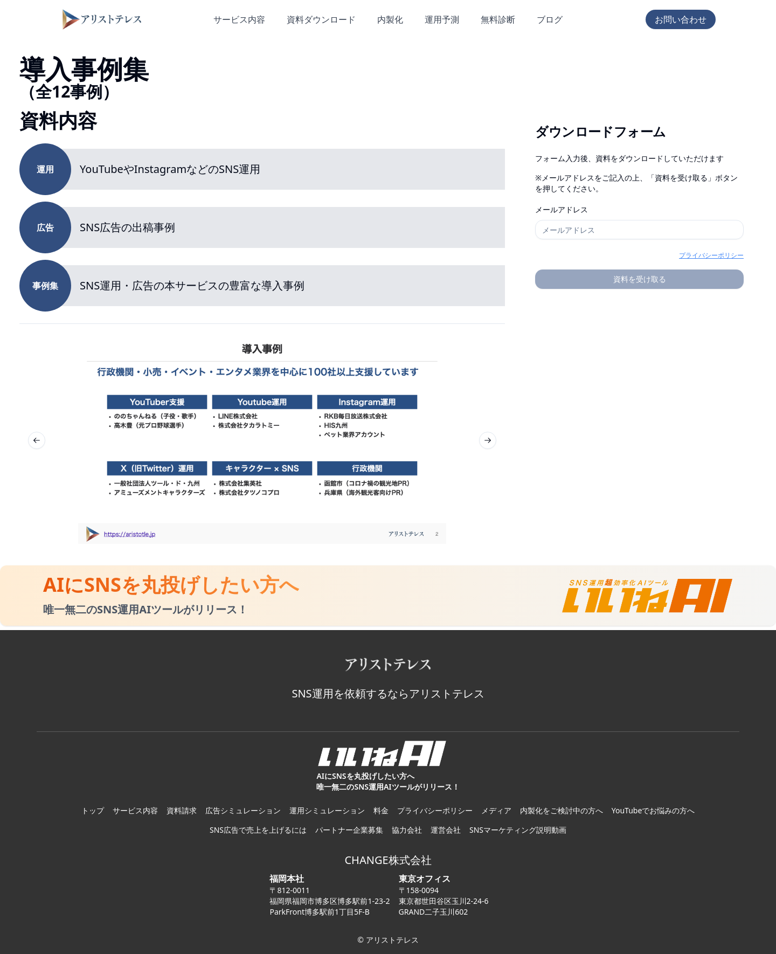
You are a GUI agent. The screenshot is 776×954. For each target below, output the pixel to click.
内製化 (390, 19)
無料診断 (498, 19)
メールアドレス (561, 209)
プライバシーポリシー (711, 255)
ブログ (550, 19)
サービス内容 (239, 19)
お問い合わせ (680, 19)
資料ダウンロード (321, 19)
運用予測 (442, 19)
